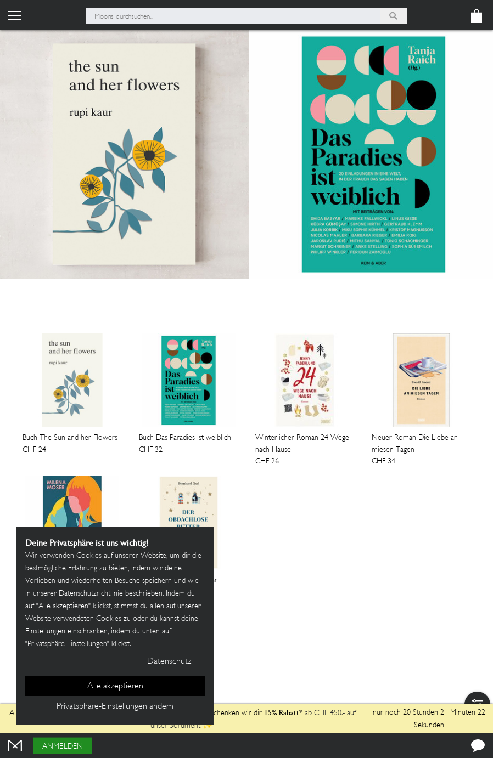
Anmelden (62, 746)
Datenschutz (169, 662)
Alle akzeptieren (115, 686)
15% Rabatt (281, 712)
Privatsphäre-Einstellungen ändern (115, 707)
